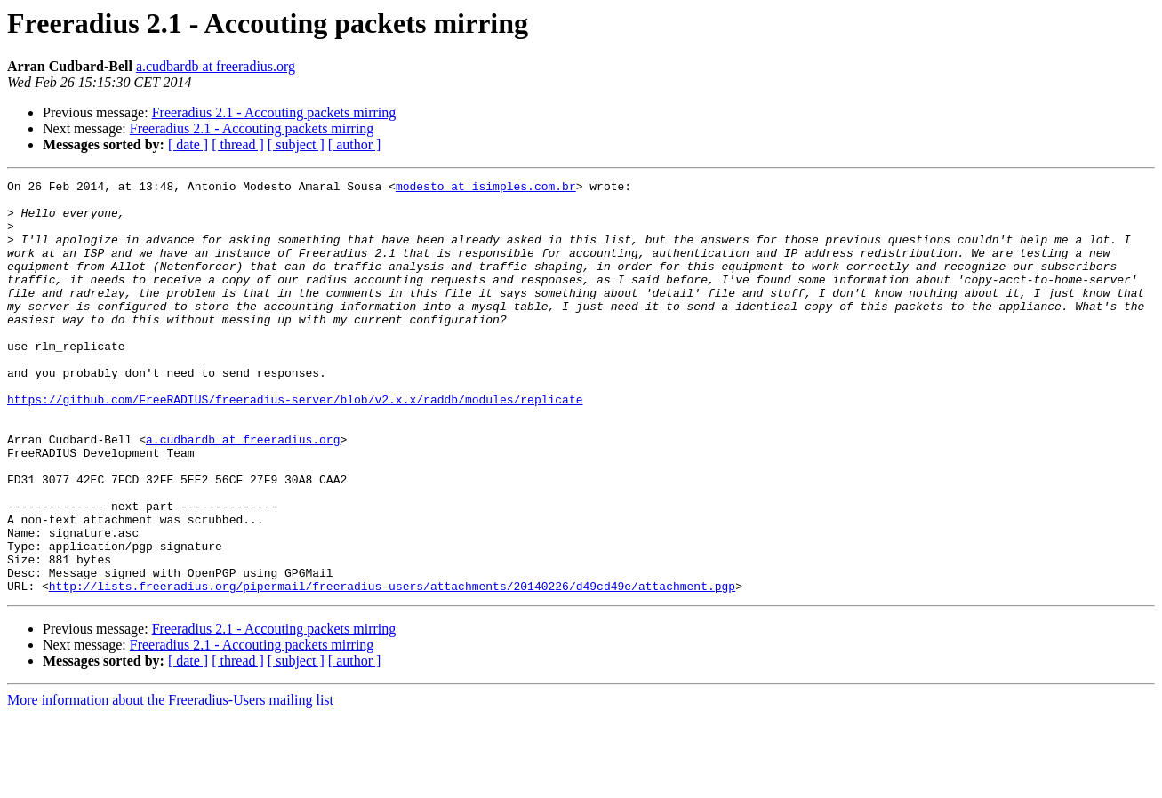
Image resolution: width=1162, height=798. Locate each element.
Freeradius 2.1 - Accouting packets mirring (274, 112)
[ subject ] (296, 144)
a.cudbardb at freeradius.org (215, 66)
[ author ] (354, 144)
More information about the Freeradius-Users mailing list (170, 782)
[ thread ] (238, 144)
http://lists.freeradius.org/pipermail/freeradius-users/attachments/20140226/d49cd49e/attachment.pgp (392, 668)
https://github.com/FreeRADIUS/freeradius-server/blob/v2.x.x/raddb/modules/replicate (294, 444)
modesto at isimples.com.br (486, 188)
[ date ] (188, 144)
